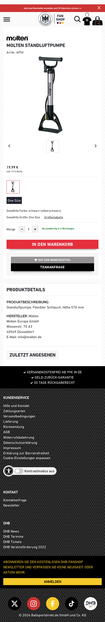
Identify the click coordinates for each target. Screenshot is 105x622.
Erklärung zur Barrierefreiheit (26, 453)
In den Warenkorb (52, 244)
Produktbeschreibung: (28, 302)
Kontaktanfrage (14, 500)
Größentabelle (53, 217)
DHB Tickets (12, 542)
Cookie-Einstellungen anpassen (26, 458)
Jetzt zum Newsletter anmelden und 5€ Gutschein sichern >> (53, 8)
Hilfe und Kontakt (16, 406)
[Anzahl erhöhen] (35, 229)
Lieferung (10, 421)
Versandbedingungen (19, 416)
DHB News (11, 531)
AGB (6, 432)
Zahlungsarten (14, 411)
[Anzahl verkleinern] (22, 229)
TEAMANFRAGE (52, 267)
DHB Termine (13, 536)
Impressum (12, 448)
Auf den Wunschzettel (52, 260)
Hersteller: (17, 316)
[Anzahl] (28, 229)
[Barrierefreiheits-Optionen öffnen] (8, 470)
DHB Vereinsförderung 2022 (24, 547)
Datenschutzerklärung (20, 443)
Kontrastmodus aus (39, 471)
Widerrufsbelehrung (18, 437)
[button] (6, 19)
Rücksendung (13, 427)
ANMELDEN (52, 582)
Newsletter (11, 505)
